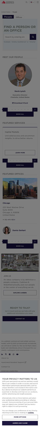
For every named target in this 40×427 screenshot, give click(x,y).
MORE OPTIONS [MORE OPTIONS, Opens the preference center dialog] (20, 420)
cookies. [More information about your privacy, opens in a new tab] (31, 416)
